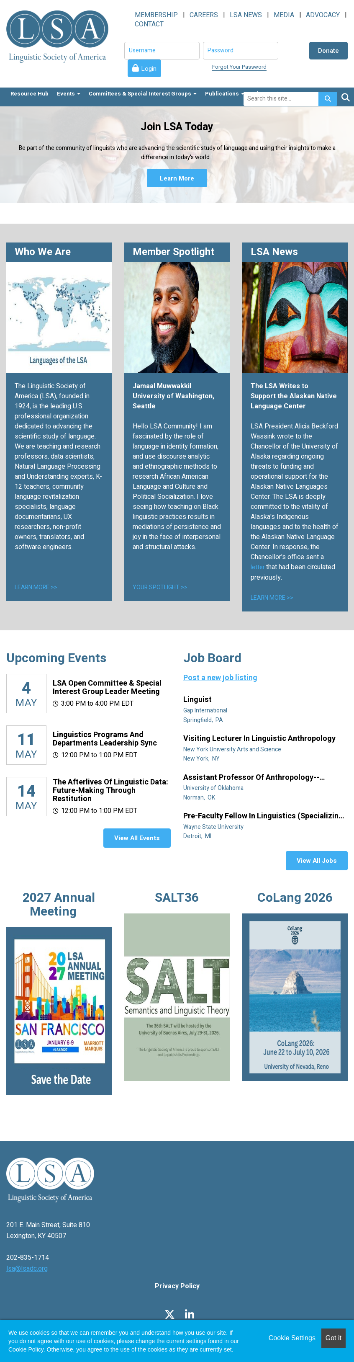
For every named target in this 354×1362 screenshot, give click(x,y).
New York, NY (202, 758)
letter (258, 567)
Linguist (198, 700)
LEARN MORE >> (36, 587)
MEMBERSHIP (156, 15)
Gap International (205, 710)
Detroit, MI (198, 836)
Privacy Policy (177, 1286)
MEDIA (284, 15)
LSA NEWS (246, 15)
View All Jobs (317, 860)
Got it (333, 1337)
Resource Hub (29, 94)
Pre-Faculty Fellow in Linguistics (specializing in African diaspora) (263, 816)
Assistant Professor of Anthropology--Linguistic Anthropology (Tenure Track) (253, 778)
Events (68, 94)
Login (148, 68)
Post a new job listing (220, 678)
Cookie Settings (292, 1337)
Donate (328, 50)
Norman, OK (199, 797)
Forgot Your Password (239, 67)
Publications (224, 94)
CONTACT (149, 24)
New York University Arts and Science (232, 749)
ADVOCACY (323, 15)
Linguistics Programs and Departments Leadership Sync (105, 739)
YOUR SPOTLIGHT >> (160, 587)
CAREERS (204, 15)
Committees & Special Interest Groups (143, 94)
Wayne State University (214, 827)
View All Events (137, 838)
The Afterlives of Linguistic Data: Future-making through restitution (110, 790)
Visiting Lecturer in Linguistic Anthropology (260, 739)
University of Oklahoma (214, 788)
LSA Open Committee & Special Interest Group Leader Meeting (107, 687)
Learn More (177, 178)
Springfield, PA (203, 720)
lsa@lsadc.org (27, 1269)
